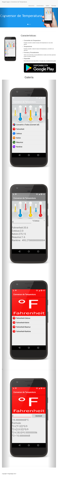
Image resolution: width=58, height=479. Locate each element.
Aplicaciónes (31, 5)
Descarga (53, 5)
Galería (47, 5)
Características (40, 5)
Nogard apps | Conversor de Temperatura (14, 2)
